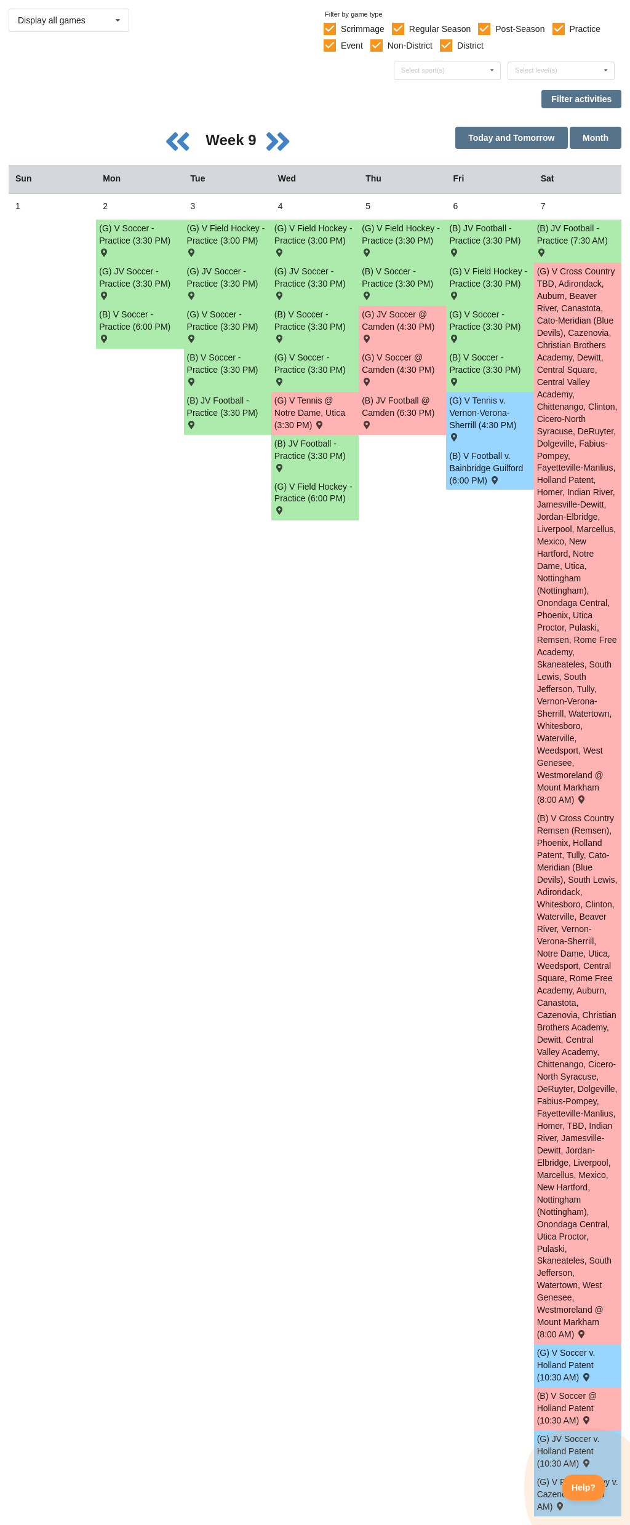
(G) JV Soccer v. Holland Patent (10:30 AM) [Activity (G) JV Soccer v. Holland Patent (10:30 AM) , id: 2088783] (568, 1451)
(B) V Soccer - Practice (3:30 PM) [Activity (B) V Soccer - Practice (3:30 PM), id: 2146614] (222, 368)
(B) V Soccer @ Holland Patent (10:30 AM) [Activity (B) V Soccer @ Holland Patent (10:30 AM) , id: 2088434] (567, 1408)
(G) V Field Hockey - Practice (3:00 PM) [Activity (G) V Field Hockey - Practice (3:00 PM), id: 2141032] (313, 239)
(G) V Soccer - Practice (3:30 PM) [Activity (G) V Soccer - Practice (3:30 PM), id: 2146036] (310, 368)
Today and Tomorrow (511, 138)
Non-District (410, 45)
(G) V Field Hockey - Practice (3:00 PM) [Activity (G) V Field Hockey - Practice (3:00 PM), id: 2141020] (226, 239)
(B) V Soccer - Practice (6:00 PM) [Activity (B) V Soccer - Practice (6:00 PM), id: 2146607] (134, 325)
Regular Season (440, 29)
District (470, 45)
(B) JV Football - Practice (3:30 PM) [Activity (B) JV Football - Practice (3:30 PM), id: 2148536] (222, 412)
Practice (585, 29)
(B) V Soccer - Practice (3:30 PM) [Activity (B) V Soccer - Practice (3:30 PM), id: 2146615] (310, 325)
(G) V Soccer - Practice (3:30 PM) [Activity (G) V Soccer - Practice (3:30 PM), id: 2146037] (484, 325)
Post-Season (519, 29)
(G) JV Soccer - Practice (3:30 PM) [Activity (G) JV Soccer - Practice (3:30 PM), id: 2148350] (310, 282)
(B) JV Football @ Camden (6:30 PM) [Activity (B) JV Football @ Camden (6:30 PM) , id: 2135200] (398, 412)
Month (595, 138)
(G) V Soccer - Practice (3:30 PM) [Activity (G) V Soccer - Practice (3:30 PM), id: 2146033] (134, 239)
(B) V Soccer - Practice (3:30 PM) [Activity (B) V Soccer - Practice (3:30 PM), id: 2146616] (397, 282)
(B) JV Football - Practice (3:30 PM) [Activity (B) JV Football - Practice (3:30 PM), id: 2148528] (310, 455)
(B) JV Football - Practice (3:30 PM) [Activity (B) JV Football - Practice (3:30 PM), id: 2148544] (484, 239)
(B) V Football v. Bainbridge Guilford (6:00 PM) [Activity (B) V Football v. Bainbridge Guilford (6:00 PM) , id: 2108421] (486, 468)
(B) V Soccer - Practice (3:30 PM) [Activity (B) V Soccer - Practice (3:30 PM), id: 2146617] (484, 368)
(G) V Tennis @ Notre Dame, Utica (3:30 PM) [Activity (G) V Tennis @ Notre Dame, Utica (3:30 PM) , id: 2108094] (309, 413)
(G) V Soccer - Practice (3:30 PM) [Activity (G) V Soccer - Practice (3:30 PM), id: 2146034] (222, 325)
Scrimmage (363, 29)
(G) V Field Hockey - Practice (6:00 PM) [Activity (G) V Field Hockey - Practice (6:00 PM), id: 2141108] (313, 498)
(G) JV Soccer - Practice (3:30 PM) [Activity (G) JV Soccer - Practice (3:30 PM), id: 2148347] (134, 282)
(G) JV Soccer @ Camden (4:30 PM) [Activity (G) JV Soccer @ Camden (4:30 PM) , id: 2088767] (398, 325)
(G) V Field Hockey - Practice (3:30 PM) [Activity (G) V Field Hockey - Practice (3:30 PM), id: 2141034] (401, 239)
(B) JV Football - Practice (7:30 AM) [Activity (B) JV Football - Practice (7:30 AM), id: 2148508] (572, 239)
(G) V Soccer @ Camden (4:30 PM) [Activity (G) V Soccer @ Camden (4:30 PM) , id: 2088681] (398, 368)
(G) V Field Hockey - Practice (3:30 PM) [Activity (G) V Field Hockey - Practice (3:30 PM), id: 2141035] (488, 282)
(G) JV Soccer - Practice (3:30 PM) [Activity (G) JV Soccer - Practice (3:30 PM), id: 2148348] (222, 282)
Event (352, 45)
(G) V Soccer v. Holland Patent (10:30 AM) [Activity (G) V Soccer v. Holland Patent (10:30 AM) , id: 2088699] (566, 1365)
